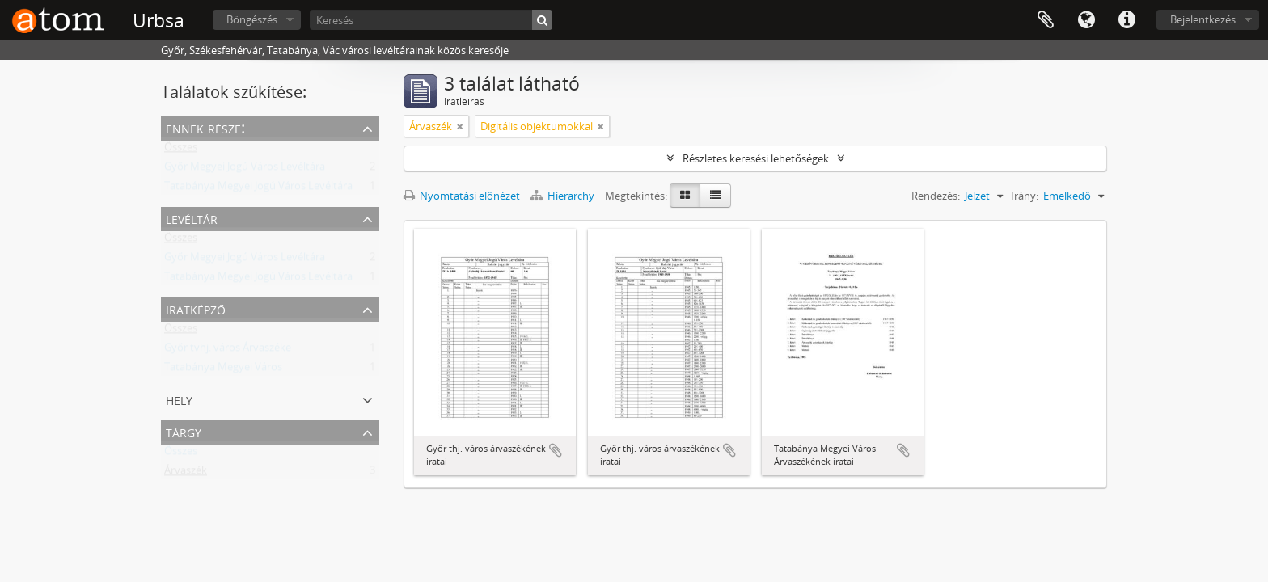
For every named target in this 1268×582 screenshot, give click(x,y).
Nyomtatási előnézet (462, 195)
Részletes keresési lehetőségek (756, 158)
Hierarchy (563, 195)
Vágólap (1045, 20)
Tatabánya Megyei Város (223, 370)
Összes (180, 150)
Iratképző (196, 308)
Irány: (1024, 195)
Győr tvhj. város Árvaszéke (227, 351)
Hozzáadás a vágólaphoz (555, 450)
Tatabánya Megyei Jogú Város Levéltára (258, 189)
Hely (179, 399)
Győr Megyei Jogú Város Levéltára (244, 169)
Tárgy (183, 431)
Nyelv (1086, 20)
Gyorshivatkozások (1126, 20)
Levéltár (192, 218)
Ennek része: (205, 127)
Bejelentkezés (1203, 19)
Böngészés (251, 19)
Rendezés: (935, 195)
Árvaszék (185, 473)
